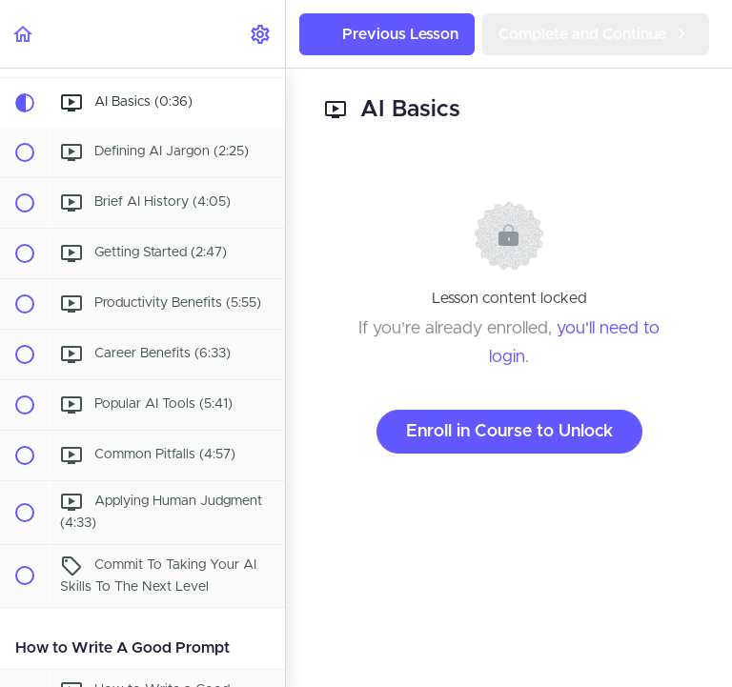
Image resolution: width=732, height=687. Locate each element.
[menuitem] (261, 34)
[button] (24, 34)
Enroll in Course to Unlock (509, 431)
